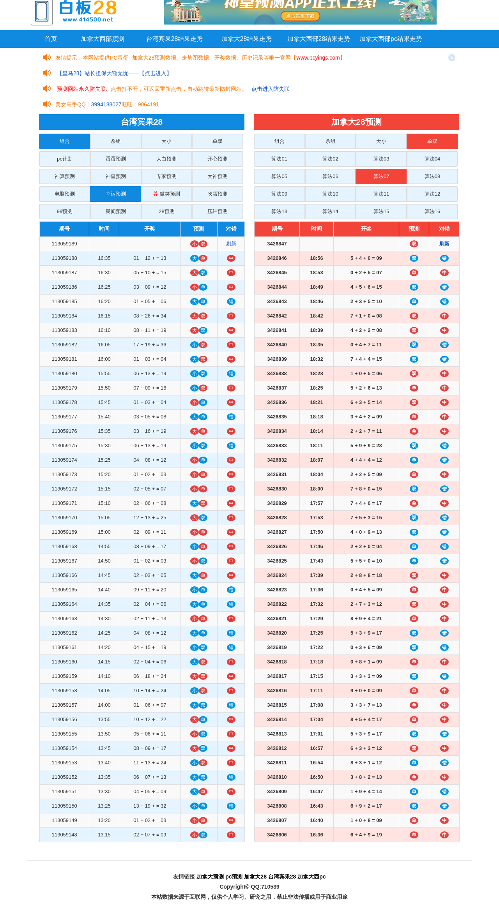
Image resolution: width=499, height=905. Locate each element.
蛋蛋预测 (116, 159)
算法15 (381, 211)
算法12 (432, 194)
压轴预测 (217, 211)
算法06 (330, 176)
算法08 (432, 176)
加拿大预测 (210, 876)
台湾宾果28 (282, 876)
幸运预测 (116, 194)
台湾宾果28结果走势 (174, 38)
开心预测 (217, 159)
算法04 (432, 159)
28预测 (166, 211)
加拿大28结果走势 (246, 38)
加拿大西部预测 (102, 38)
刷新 (231, 244)
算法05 (279, 176)
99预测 (65, 211)
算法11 (381, 194)
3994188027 (106, 104)
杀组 (116, 141)
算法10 (330, 194)
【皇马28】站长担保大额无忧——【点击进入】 (114, 73)
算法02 (330, 159)
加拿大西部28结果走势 (318, 38)
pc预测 (233, 876)
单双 (217, 141)
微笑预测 (166, 194)
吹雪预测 (217, 194)
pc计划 (65, 159)
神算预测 (65, 176)
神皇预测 (116, 176)
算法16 (432, 211)
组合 (65, 141)
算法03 (381, 159)
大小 (166, 141)
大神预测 (217, 176)
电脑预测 (65, 194)
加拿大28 (255, 876)
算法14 (330, 211)
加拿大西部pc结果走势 (390, 38)
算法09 (279, 194)
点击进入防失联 (270, 89)
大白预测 (166, 159)
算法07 (381, 176)
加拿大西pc (311, 876)
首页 (50, 38)
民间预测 (116, 211)
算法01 (279, 159)
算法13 (279, 211)
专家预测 (166, 176)
